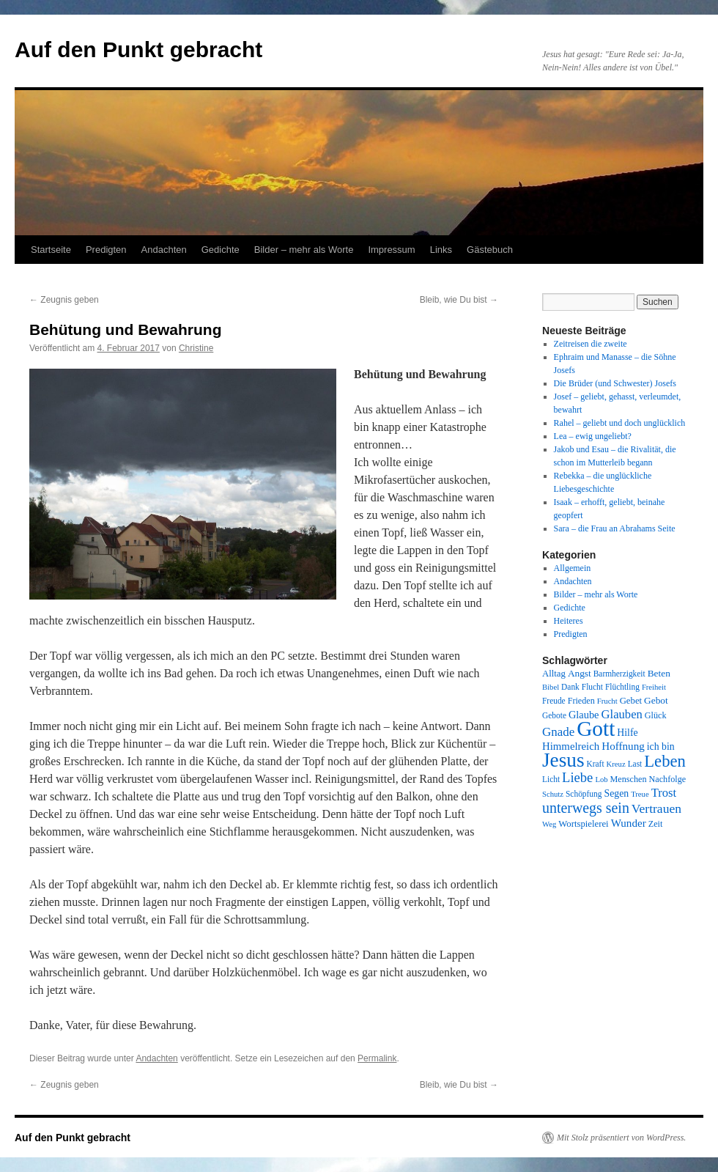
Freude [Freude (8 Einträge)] (554, 700)
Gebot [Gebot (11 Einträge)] (656, 700)
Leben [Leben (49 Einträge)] (665, 761)
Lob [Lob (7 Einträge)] (601, 779)
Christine (196, 348)
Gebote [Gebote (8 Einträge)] (554, 715)
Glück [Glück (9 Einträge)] (656, 715)
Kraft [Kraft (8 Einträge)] (595, 763)
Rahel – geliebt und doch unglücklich (620, 423)
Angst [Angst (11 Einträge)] (579, 673)
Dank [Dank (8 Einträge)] (570, 686)
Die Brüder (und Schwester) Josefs (615, 383)
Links (441, 249)
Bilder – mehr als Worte (304, 249)
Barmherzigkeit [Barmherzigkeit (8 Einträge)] (619, 673)
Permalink (377, 1058)
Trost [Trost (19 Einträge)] (664, 793)
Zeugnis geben (64, 300)
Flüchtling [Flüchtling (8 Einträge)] (622, 686)
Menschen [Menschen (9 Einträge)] (628, 779)
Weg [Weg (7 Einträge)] (549, 824)
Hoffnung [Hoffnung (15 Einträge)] (623, 746)
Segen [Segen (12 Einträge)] (616, 793)
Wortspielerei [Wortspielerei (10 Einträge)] (583, 824)
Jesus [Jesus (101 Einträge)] (563, 760)
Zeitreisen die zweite (590, 344)
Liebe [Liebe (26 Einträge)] (577, 777)
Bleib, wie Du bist (459, 300)
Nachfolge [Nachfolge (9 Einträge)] (667, 779)
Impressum (391, 249)
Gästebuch (490, 249)
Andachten (164, 249)
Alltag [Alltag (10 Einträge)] (554, 673)
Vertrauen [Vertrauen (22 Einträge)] (656, 808)
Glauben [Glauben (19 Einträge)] (622, 714)
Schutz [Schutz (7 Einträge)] (552, 794)
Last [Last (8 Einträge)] (635, 763)
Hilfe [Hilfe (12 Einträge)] (627, 732)
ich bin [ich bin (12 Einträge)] (661, 746)
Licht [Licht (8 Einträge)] (551, 779)
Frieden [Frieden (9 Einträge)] (581, 701)
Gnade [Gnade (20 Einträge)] (558, 732)
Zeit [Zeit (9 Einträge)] (655, 824)
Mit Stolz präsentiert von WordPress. (621, 1137)
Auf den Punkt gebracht (138, 49)
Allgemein (572, 568)
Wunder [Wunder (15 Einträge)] (628, 823)
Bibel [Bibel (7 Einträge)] (550, 687)
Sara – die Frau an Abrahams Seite (615, 528)
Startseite (51, 249)
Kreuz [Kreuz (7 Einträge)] (616, 764)
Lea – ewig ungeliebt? (593, 436)
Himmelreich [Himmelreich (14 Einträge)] (570, 746)
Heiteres (568, 621)
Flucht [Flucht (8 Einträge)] (592, 686)
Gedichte (220, 249)
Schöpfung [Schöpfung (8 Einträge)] (584, 793)
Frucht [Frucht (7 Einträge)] (607, 701)
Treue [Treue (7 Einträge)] (639, 794)
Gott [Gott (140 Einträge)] (596, 728)
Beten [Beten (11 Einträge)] (659, 673)
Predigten (106, 249)
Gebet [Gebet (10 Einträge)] (631, 701)
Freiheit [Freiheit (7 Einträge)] (654, 687)
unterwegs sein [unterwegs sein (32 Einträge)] (585, 808)
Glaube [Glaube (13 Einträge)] (584, 714)
